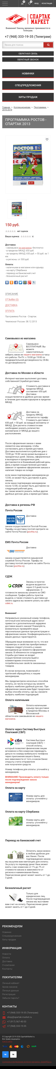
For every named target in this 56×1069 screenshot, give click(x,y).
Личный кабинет (10, 983)
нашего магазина (33, 354)
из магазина (25, 247)
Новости (6, 954)
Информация (12, 948)
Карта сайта (7, 1041)
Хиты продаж (28, 97)
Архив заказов (9, 987)
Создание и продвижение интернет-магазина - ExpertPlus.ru (27, 1062)
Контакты (7, 968)
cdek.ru (9, 603)
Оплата (6, 957)
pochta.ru (32, 531)
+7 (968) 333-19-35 (16, 1026)
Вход (36, 3)
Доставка (7, 961)
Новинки (28, 73)
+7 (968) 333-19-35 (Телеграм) (28, 36)
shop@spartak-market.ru (19, 1017)
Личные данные (10, 990)
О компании (8, 965)
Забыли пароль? (10, 998)
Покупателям (12, 977)
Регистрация (47, 3)
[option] (17, 209)
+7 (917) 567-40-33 (16, 1021)
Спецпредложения (28, 85)
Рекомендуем (12, 926)
